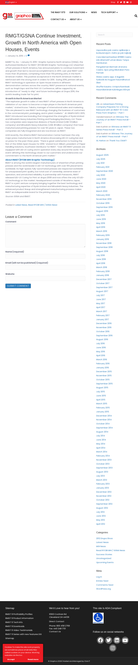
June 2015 (101, 395)
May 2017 (100, 303)
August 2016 (102, 339)
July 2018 (100, 255)
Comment (10, 221)
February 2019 (103, 235)
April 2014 (100, 447)
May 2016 (100, 351)
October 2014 (103, 423)
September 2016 (104, 335)
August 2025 (102, 155)
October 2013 (102, 463)
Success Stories (104, 554)
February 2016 (103, 363)
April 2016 (100, 355)
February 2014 (103, 455)
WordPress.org (103, 588)
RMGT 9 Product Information (19, 618)
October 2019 (102, 203)
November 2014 (104, 419)
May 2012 (100, 519)
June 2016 (101, 347)
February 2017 (103, 315)
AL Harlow (101, 140)
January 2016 (102, 367)
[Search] (134, 16)
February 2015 (103, 407)
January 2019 (102, 239)
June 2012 (101, 515)
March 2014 (101, 451)
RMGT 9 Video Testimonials (18, 630)
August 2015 (102, 387)
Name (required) (14, 251)
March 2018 (101, 267)
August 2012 (102, 507)
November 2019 (103, 199)
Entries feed (102, 580)
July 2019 (100, 215)
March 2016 (101, 359)
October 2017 (102, 283)
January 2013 (102, 487)
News (94, 12)
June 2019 (101, 219)
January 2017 (102, 319)
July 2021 (100, 162)
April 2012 (100, 524)
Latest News (21, 204)
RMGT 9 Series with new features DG (23, 634)
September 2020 (104, 171)
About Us (75, 19)
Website (9, 274)
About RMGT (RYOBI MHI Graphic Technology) (30, 159)
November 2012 (103, 495)
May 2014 (100, 443)
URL (98, 104)
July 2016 (100, 343)
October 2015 (103, 379)
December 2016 (104, 323)
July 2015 (100, 391)
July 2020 (100, 175)
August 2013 (102, 471)
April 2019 (100, 227)
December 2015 (104, 371)
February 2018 (103, 271)
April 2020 (101, 187)
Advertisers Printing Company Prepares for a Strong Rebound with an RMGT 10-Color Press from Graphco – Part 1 (112, 108)
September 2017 (104, 287)
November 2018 (103, 243)
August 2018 (102, 251)
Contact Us (57, 19)
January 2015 (102, 411)
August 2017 (102, 291)
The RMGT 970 (58, 12)
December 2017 (104, 279)
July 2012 (100, 512)
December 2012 (103, 491)
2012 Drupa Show (104, 538)
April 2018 (100, 263)
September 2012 (104, 503)
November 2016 (103, 327)
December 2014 (104, 415)
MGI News (101, 546)
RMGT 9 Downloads (14, 626)
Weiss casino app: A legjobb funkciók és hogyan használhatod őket (113, 79)
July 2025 (100, 159)
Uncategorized (103, 558)
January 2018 (102, 275)
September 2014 (104, 427)
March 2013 (101, 479)
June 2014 (101, 439)
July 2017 (100, 295)
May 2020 (100, 183)
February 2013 (103, 483)
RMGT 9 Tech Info (14, 622)
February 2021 (102, 167)
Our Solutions (77, 12)
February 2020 (103, 195)
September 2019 (104, 207)
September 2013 (104, 467)
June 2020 (101, 179)
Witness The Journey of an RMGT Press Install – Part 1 (113, 119)
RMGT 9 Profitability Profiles (18, 614)
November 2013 (103, 459)
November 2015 (104, 375)
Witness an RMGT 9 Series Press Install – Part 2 (113, 128)
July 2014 (100, 435)
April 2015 (100, 399)
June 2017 (101, 299)
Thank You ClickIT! (118, 140)
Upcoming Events (105, 562)
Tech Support (108, 12)
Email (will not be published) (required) (26, 262)
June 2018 (101, 259)
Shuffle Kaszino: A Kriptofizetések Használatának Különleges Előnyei (113, 88)
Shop (113, 2)
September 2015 (104, 383)
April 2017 (100, 307)
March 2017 (101, 311)
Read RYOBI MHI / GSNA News (42, 204)
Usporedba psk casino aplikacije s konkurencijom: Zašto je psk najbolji (113, 51)
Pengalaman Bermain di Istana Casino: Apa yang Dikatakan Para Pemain (112, 69)
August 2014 (102, 431)
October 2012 (102, 499)
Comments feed (104, 584)
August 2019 (102, 211)
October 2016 (102, 331)
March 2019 (101, 231)
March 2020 (101, 191)
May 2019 (100, 223)
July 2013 (100, 475)
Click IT (87, 661)
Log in (99, 576)
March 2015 (101, 403)
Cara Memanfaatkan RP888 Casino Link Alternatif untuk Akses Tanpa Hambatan (113, 60)
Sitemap (9, 638)
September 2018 (104, 247)
